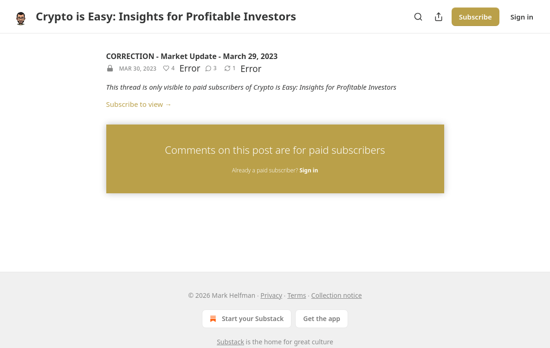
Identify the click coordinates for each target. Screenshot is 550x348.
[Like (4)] (168, 68)
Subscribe (475, 16)
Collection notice (336, 295)
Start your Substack (246, 319)
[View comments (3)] (211, 68)
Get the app (321, 318)
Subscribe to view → (139, 104)
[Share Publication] (438, 16)
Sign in (522, 16)
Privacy (271, 295)
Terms (296, 295)
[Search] (418, 16)
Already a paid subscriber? (275, 170)
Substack (230, 341)
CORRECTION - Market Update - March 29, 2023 (192, 56)
